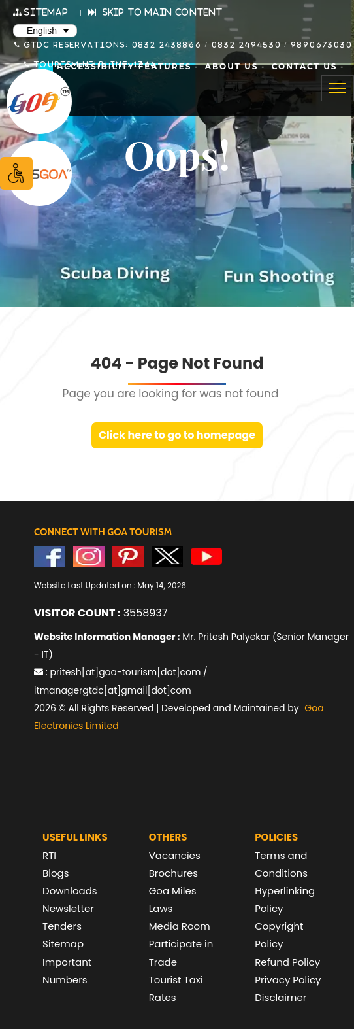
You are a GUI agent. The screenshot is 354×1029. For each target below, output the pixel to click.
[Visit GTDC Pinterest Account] (128, 555)
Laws (161, 908)
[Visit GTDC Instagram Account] (89, 555)
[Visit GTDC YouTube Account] (206, 555)
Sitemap (63, 944)
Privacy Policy (288, 980)
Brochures (173, 873)
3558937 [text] (100, 612)
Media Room (179, 926)
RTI (49, 855)
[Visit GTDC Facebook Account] (49, 555)
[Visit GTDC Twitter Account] (167, 555)
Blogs (55, 873)
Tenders (62, 926)
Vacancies (175, 855)
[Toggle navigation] (337, 88)
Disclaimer (280, 997)
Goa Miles (173, 891)
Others (168, 837)
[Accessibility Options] (16, 173)
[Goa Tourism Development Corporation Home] (39, 101)
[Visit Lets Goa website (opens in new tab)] (39, 173)
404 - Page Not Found (177, 363)
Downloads (69, 891)
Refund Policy (287, 962)
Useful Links (75, 837)
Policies (276, 837)
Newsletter (68, 908)
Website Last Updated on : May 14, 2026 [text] (110, 585)
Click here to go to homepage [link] (177, 435)
